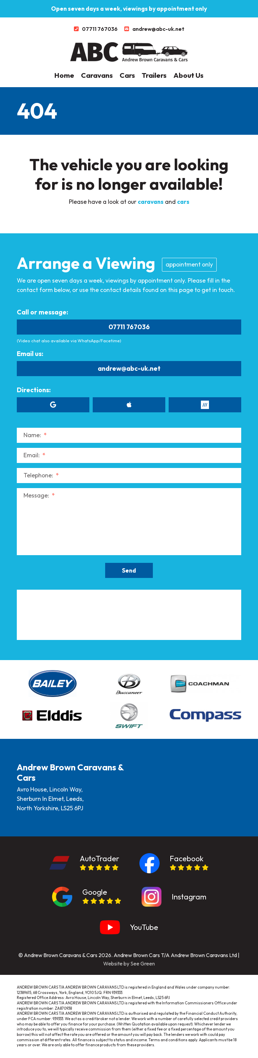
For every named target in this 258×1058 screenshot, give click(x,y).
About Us (188, 75)
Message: (39, 495)
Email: (34, 455)
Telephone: (41, 475)
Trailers (154, 75)
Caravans (97, 75)
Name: (35, 435)
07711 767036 (129, 327)
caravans (151, 201)
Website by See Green (129, 963)
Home (64, 75)
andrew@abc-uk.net (129, 368)
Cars (127, 75)
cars (183, 201)
